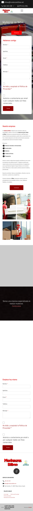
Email (4, 58)
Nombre (5, 45)
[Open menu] (22, 10)
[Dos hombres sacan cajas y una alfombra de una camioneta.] (9, 273)
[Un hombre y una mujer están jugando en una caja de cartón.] (9, 258)
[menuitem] (6, 494)
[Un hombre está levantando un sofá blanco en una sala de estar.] (24, 258)
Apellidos (5, 51)
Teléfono (5, 65)
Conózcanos (16, 306)
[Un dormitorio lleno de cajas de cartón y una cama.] (24, 273)
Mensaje (5, 71)
